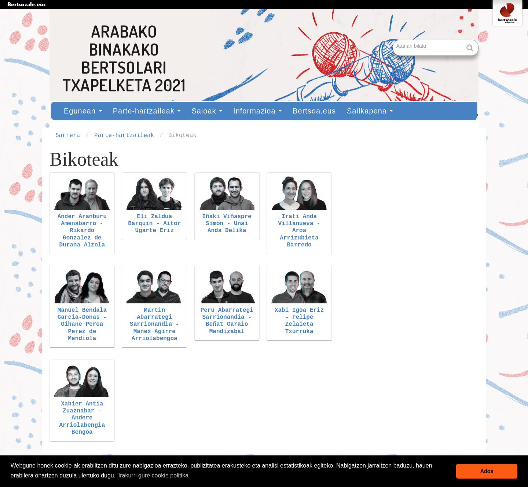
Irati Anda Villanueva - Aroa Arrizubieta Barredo (299, 230)
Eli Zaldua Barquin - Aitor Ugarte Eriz (154, 223)
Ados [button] (487, 471)
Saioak (206, 111)
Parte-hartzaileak (147, 111)
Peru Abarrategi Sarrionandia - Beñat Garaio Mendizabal (227, 321)
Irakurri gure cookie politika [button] (153, 475)
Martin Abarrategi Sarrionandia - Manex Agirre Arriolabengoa (154, 324)
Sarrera (67, 135)
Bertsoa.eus (314, 111)
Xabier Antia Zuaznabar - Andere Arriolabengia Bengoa (82, 418)
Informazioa (257, 111)
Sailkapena (370, 111)
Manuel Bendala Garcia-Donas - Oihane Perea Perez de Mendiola (82, 324)
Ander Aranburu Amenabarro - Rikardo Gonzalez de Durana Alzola (82, 230)
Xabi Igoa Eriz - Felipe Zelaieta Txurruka (299, 321)
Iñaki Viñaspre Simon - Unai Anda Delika (226, 223)
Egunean (83, 111)
